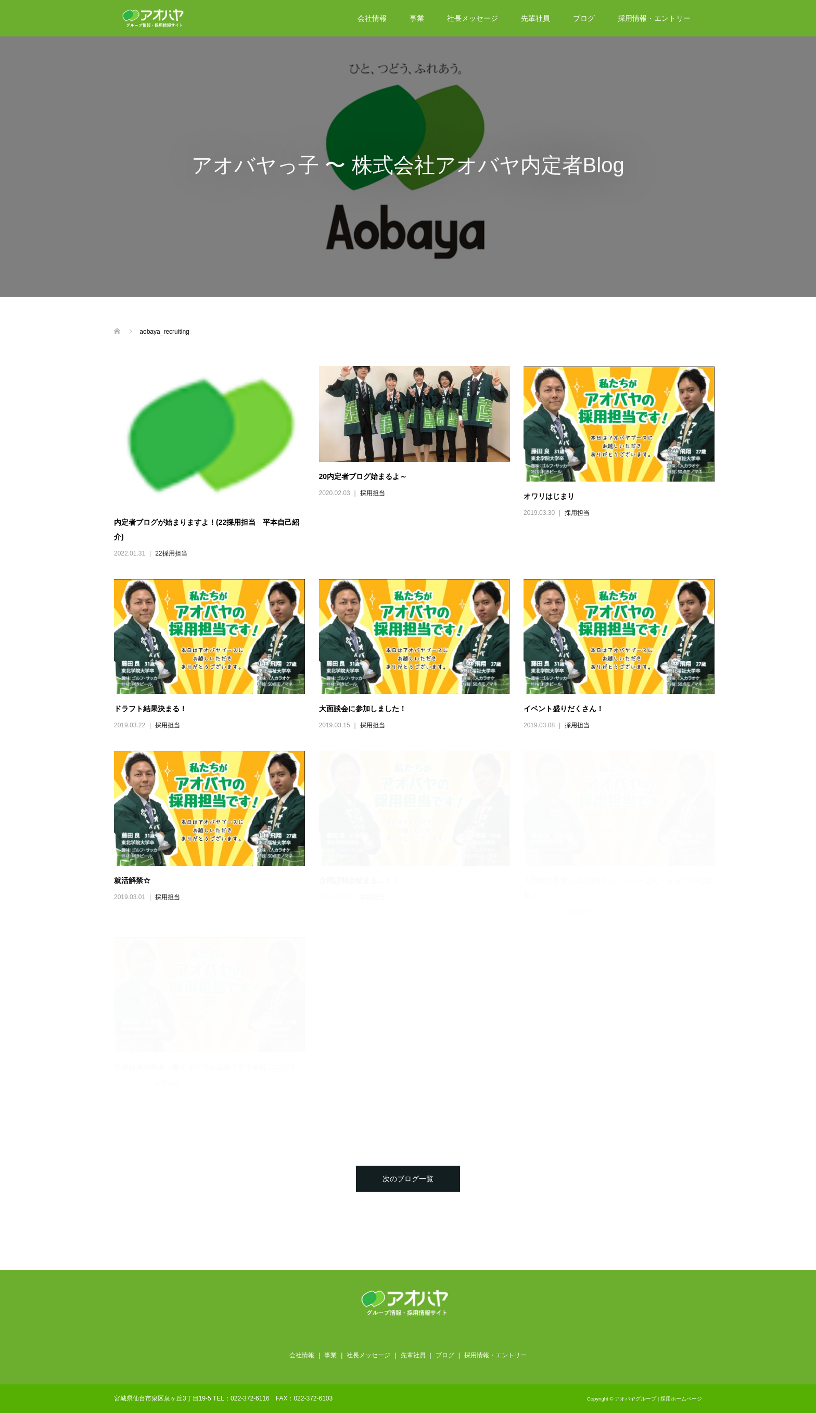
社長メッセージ (472, 18)
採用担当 (372, 493)
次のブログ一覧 (408, 1179)
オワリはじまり (549, 496)
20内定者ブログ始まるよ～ (363, 476)
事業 (417, 18)
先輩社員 (535, 18)
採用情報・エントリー (654, 18)
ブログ (584, 18)
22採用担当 (171, 553)
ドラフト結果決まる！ (150, 708)
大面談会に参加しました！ (362, 708)
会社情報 (372, 18)
